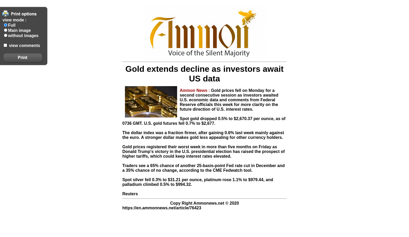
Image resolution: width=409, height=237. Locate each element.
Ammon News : (195, 90)
